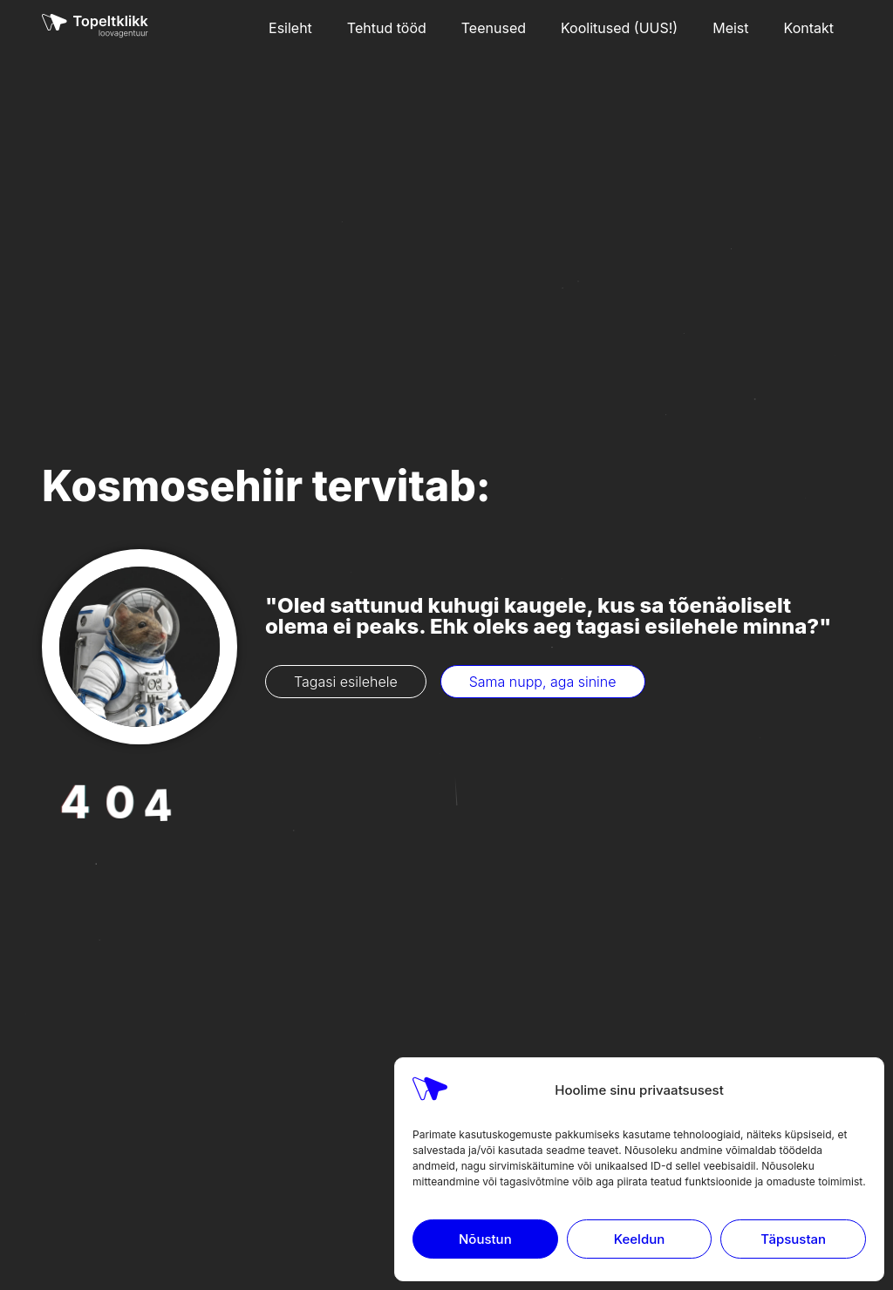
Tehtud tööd (386, 28)
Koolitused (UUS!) (619, 28)
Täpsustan (793, 1239)
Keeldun (639, 1239)
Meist (730, 28)
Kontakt (809, 28)
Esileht (290, 28)
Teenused (493, 28)
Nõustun (485, 1239)
